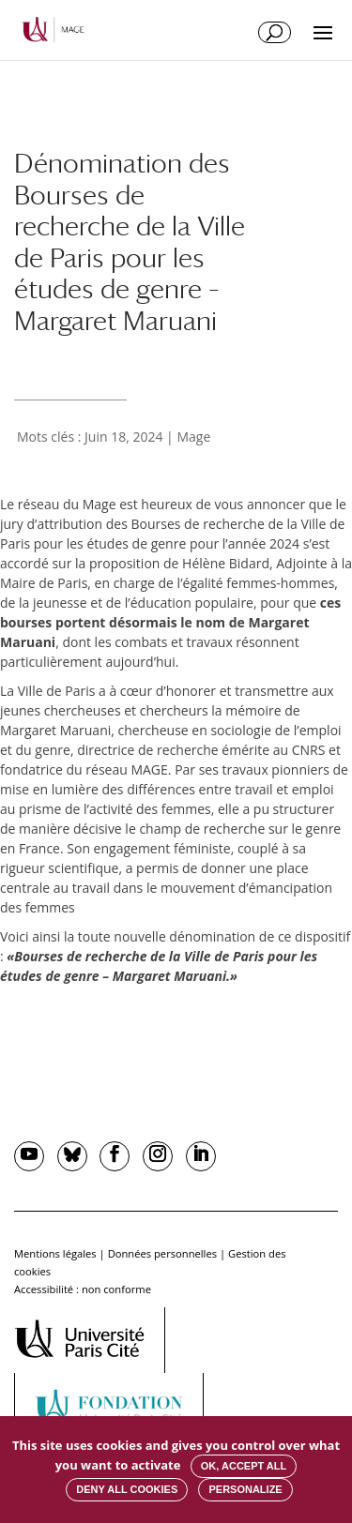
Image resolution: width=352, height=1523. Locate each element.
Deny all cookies (126, 1489)
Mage (193, 436)
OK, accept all (243, 1465)
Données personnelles (162, 1253)
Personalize (245, 1489)
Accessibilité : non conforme (82, 1289)
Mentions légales (55, 1253)
